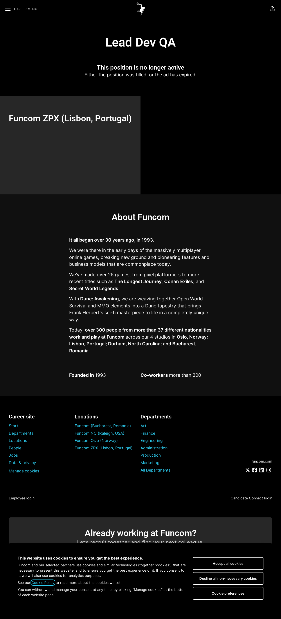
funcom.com (262, 461)
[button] (272, 9)
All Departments (155, 470)
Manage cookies (24, 471)
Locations (18, 440)
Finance (147, 433)
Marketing (149, 462)
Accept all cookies (228, 563)
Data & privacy (22, 462)
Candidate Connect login (251, 498)
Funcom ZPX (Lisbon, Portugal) (104, 448)
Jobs (13, 455)
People (15, 448)
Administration (154, 448)
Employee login (21, 498)
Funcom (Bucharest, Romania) (103, 425)
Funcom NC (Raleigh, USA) (99, 433)
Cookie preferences (228, 593)
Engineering (151, 440)
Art (143, 425)
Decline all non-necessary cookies (228, 578)
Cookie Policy (42, 582)
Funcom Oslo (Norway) (96, 440)
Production (150, 455)
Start (13, 425)
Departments (21, 433)
